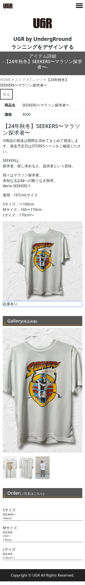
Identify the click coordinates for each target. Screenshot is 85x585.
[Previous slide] (6, 390)
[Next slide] (78, 390)
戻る (6, 94)
